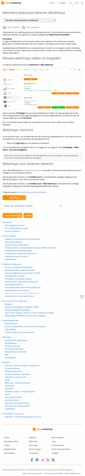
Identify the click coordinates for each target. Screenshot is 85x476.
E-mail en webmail (12, 368)
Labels (7, 380)
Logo (54, 441)
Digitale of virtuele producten (17, 403)
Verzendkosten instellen (15, 276)
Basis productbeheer (13, 242)
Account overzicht (12, 231)
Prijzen (7, 445)
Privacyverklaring (51, 473)
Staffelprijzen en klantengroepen (18, 250)
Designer (8, 304)
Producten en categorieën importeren (21, 253)
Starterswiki (14, 197)
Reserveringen (35, 449)
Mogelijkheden (10, 449)
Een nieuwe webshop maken (17, 228)
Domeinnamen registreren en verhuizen (21, 281)
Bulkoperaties (10, 259)
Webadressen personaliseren (17, 290)
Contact (28, 215)
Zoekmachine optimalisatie (16, 340)
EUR (76, 3)
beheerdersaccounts (33, 170)
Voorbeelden (9, 453)
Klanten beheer (11, 323)
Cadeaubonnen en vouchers (16, 256)
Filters (7, 394)
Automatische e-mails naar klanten (31, 192)
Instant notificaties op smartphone (19, 332)
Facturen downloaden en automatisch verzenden (25, 326)
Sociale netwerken (12, 346)
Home (6, 437)
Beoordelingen (58, 437)
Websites (33, 437)
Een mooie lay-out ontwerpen (15, 301)
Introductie (7, 222)
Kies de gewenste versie (15, 225)
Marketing (7, 337)
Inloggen (62, 3)
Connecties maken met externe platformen (23, 287)
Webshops (33, 441)
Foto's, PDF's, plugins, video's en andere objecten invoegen (29, 313)
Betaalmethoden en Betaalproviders (20, 270)
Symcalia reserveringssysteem (17, 406)
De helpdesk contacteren (13, 413)
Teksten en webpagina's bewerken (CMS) (22, 307)
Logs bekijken (10, 329)
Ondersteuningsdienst (61, 449)
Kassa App (33, 445)
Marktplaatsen (11, 343)
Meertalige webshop (13, 284)
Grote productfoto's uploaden (17, 374)
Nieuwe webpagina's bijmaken (17, 310)
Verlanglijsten (10, 357)
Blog (7, 354)
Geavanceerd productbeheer (17, 245)
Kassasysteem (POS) (13, 397)
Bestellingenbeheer (11, 320)
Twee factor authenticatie (15, 377)
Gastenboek (10, 409)
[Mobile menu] (81, 296)
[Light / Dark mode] (82, 3)
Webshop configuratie (12, 264)
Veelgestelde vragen (12, 215)
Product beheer (9, 236)
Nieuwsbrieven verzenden (15, 352)
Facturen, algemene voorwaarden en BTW (22, 273)
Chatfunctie (9, 386)
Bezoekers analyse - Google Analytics (20, 391)
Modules (6, 362)
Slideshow (9, 388)
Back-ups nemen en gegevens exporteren (22, 365)
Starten (52, 3)
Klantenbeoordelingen (14, 349)
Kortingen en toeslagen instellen (18, 279)
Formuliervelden (12, 400)
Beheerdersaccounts (13, 371)
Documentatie (58, 445)
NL (70, 3)
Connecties (33, 453)
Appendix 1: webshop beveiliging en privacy (23, 417)
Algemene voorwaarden (32, 473)
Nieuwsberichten (11, 441)
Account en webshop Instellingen (18, 267)
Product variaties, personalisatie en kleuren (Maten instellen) (30, 248)
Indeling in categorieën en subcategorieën (22, 239)
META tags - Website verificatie (17, 383)
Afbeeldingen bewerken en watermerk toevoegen (25, 315)
